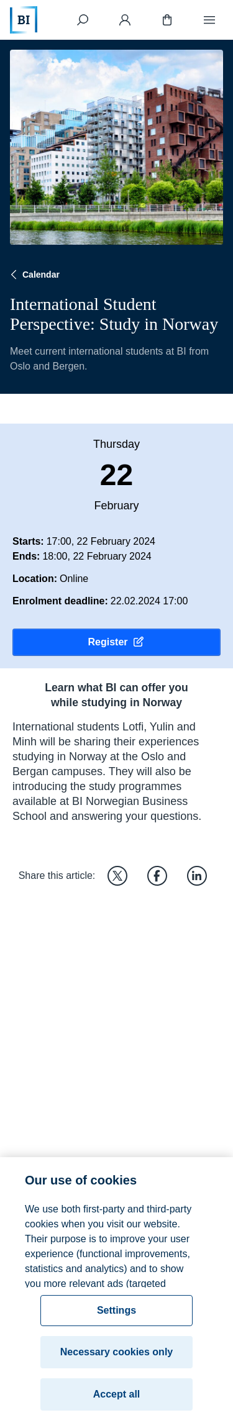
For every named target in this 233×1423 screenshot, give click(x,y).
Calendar (33, 274)
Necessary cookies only (116, 1355)
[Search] (82, 20)
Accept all (116, 1398)
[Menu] (209, 20)
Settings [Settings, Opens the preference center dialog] (116, 1314)
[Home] (23, 20)
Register (116, 642)
